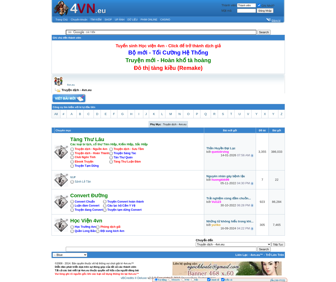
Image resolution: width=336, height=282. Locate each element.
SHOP (108, 19)
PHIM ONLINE (148, 19)
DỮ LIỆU (132, 19)
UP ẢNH (119, 19)
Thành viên (228, 5)
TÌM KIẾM (96, 19)
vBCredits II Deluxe (134, 278)
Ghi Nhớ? (266, 5)
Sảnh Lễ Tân (83, 181)
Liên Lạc (241, 255)
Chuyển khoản (79, 19)
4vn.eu (71, 84)
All (56, 114)
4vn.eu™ (256, 255)
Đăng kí (276, 20)
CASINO (165, 19)
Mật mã (226, 10)
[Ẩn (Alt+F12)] (277, 280)
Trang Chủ (62, 19)
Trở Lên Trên (275, 255)
